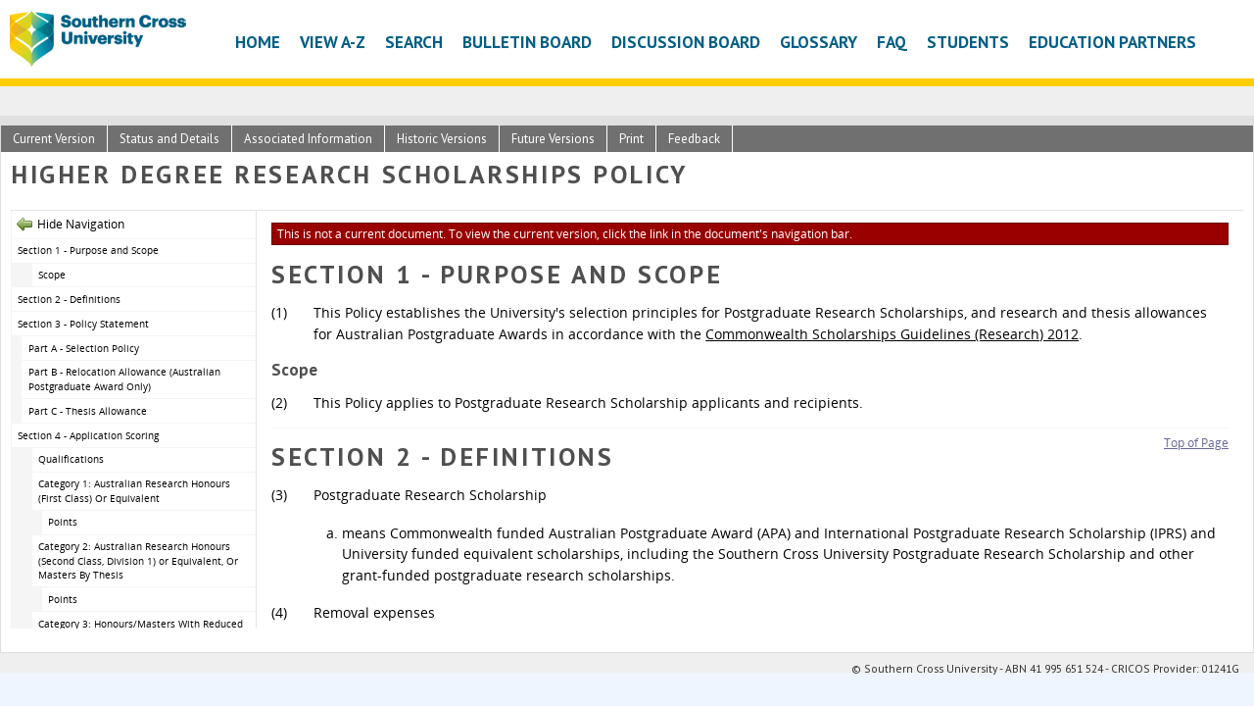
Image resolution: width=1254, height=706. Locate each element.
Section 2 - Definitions (69, 299)
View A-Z (332, 41)
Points (62, 522)
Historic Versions (442, 138)
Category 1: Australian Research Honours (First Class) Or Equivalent (134, 491)
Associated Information (308, 138)
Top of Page (1196, 442)
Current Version (54, 138)
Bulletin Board (527, 41)
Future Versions (553, 138)
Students (968, 41)
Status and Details (169, 138)
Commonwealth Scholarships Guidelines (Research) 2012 (892, 334)
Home (257, 41)
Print (631, 138)
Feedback (694, 138)
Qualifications (71, 459)
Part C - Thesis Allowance (87, 411)
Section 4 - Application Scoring (88, 435)
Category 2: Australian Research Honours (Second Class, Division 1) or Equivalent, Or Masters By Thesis (138, 560)
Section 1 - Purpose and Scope (88, 250)
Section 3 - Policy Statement (83, 323)
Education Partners (1112, 41)
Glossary (818, 41)
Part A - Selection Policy (83, 348)
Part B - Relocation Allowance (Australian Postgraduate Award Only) (124, 379)
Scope (52, 274)
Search (414, 41)
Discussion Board (685, 41)
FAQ (892, 41)
